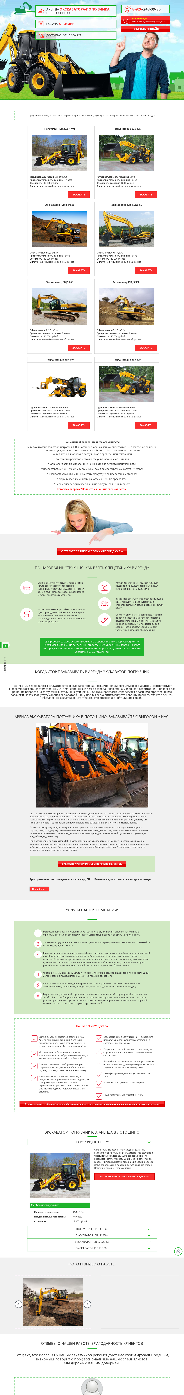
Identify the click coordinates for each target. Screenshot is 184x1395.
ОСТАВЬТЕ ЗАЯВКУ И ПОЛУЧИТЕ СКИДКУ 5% (124, 1176)
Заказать (78, 194)
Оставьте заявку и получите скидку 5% (92, 551)
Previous (18, 1304)
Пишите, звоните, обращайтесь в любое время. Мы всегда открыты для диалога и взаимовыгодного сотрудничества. (92, 1104)
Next (87, 1304)
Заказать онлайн (145, 29)
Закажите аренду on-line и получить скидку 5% (92, 863)
